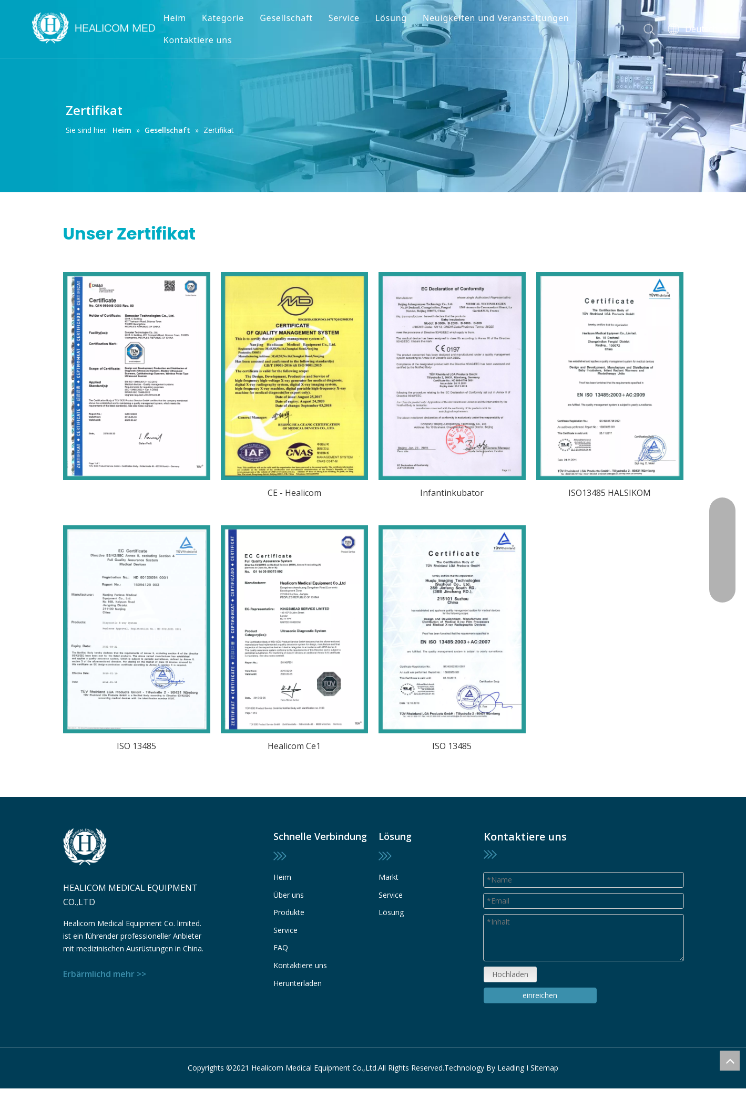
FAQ (280, 947)
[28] (136, 629)
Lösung (391, 18)
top (730, 1061)
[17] (609, 376)
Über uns (288, 895)
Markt (388, 877)
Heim (174, 18)
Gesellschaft (286, 18)
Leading (510, 1068)
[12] (452, 376)
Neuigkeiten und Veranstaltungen (496, 18)
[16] (452, 629)
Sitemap (544, 1068)
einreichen (540, 995)
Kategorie (223, 18)
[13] (294, 376)
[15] (294, 629)
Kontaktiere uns (197, 40)
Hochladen (510, 974)
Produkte (288, 912)
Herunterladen (297, 983)
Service (344, 18)
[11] (136, 376)
